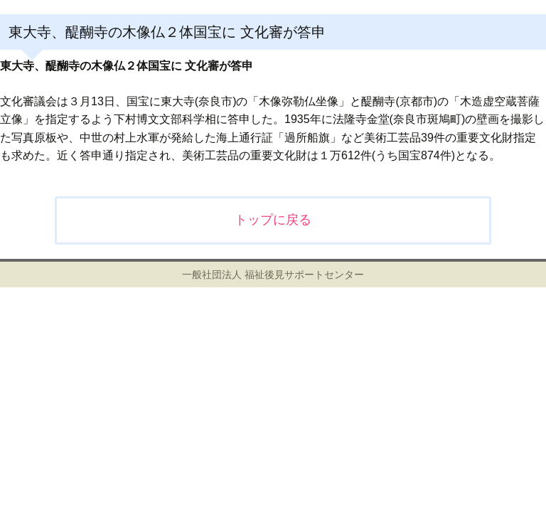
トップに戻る (273, 220)
